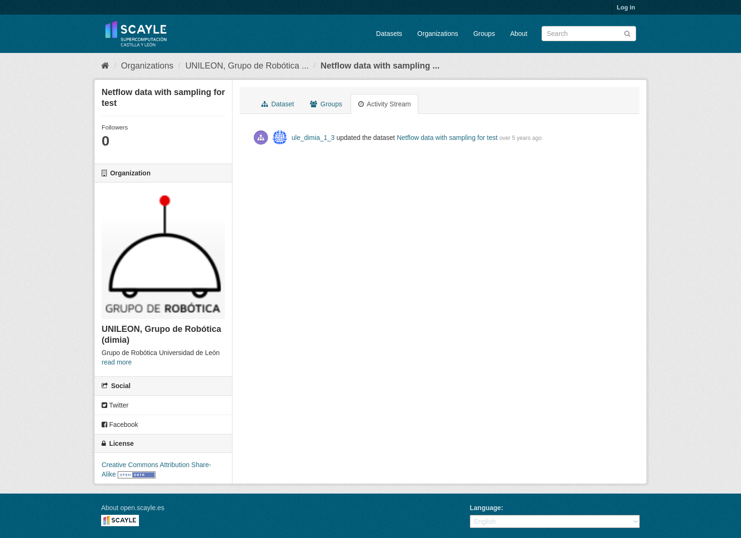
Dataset (277, 104)
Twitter (115, 405)
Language (485, 508)
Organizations (437, 33)
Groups (484, 33)
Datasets (389, 33)
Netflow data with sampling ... (379, 65)
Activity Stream (384, 104)
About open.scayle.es (132, 508)
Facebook (120, 424)
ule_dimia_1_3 (313, 137)
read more (117, 362)
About (518, 33)
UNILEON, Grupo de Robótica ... (247, 65)
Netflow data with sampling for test (447, 137)
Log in (626, 7)
